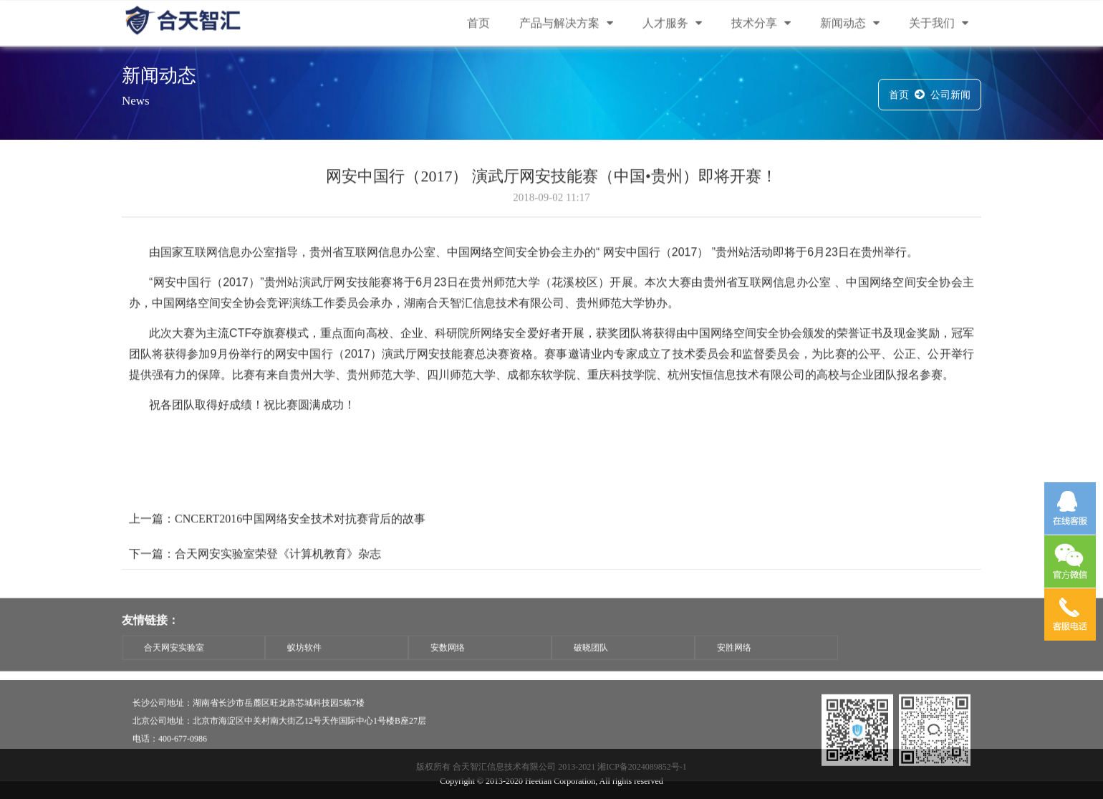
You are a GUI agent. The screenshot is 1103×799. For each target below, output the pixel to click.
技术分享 (761, 24)
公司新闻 (950, 97)
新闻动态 (850, 24)
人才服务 (672, 24)
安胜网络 (734, 663)
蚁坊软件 (304, 663)
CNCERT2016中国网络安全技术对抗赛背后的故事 (300, 529)
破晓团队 (591, 663)
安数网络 (447, 663)
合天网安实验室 (174, 663)
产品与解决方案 (566, 24)
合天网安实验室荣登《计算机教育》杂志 (278, 564)
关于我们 (938, 24)
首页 (478, 24)
